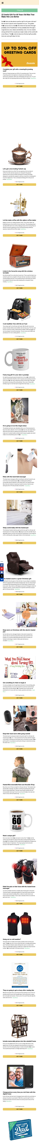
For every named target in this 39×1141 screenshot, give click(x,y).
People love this (19, 83)
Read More (33, 78)
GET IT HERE (19, 86)
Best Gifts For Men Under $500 (12, 1084)
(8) (4, 1109)
